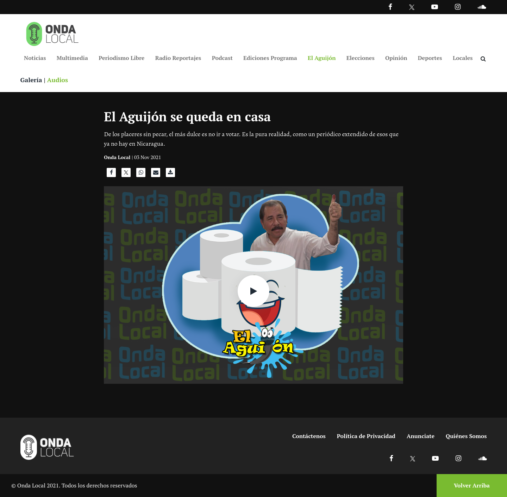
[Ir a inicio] (52, 32)
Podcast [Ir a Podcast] (222, 58)
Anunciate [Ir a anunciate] (420, 436)
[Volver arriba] (470, 485)
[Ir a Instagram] (458, 6)
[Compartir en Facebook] (111, 174)
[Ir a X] (412, 458)
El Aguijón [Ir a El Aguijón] (322, 58)
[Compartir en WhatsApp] (140, 174)
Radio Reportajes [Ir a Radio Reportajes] (178, 58)
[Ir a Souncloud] (481, 6)
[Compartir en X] (126, 174)
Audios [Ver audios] (57, 79)
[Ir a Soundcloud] (482, 458)
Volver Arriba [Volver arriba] (472, 485)
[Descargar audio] (170, 174)
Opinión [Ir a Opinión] (396, 58)
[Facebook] (390, 6)
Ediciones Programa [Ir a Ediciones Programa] (270, 58)
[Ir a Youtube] (434, 6)
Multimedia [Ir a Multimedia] (72, 58)
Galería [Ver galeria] (31, 79)
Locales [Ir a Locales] (463, 58)
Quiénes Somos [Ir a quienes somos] (466, 436)
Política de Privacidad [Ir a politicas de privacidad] (366, 436)
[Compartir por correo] (155, 174)
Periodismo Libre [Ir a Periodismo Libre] (121, 58)
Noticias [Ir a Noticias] (35, 58)
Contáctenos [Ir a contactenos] (309, 436)
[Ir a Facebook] (391, 458)
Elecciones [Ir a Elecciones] (360, 58)
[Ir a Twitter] (411, 7)
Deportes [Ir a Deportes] (430, 58)
